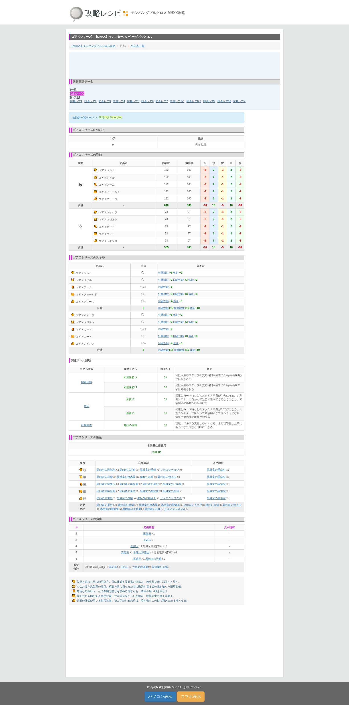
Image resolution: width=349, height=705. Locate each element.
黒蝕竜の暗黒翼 (126, 476)
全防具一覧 (137, 45)
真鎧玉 (134, 546)
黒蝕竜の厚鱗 (128, 469)
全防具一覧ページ (83, 117)
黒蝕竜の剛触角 (106, 469)
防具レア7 (162, 101)
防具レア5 (133, 101)
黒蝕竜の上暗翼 (172, 484)
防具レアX (239, 101)
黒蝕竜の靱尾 (171, 491)
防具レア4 (119, 101)
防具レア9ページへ (110, 117)
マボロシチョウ (169, 469)
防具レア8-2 (194, 101)
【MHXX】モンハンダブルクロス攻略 (92, 45)
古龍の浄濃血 (141, 552)
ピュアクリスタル (171, 498)
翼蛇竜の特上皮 (167, 476)
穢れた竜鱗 (146, 476)
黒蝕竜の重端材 (216, 469)
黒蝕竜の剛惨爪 (106, 484)
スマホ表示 (191, 696)
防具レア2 (90, 101)
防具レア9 (209, 101)
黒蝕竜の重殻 (148, 469)
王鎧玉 (147, 533)
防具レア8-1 (177, 101)
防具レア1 (76, 101)
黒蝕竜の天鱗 (153, 558)
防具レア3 (105, 101)
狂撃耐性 (163, 272)
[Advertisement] (174, 65)
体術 (176, 272)
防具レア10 (224, 101)
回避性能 (178, 279)
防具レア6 (147, 101)
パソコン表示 (160, 696)
